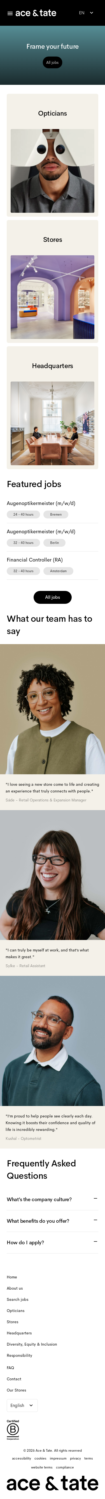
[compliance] (65, 1467)
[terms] (88, 1458)
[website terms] (42, 1467)
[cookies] (40, 1458)
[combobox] (86, 12)
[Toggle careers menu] (10, 13)
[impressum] (58, 1458)
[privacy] (75, 1458)
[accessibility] (21, 1458)
